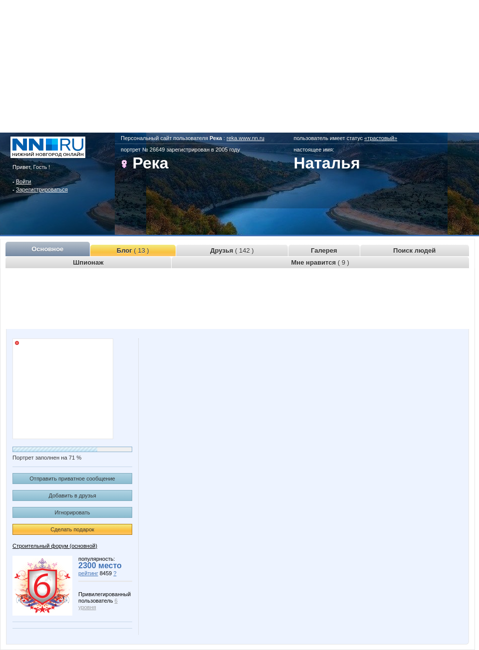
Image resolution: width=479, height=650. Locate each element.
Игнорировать (72, 512)
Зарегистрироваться (42, 189)
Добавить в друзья (72, 495)
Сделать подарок (72, 529)
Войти (23, 181)
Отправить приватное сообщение (72, 479)
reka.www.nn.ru (245, 138)
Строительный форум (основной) (54, 546)
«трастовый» (380, 138)
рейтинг (88, 573)
